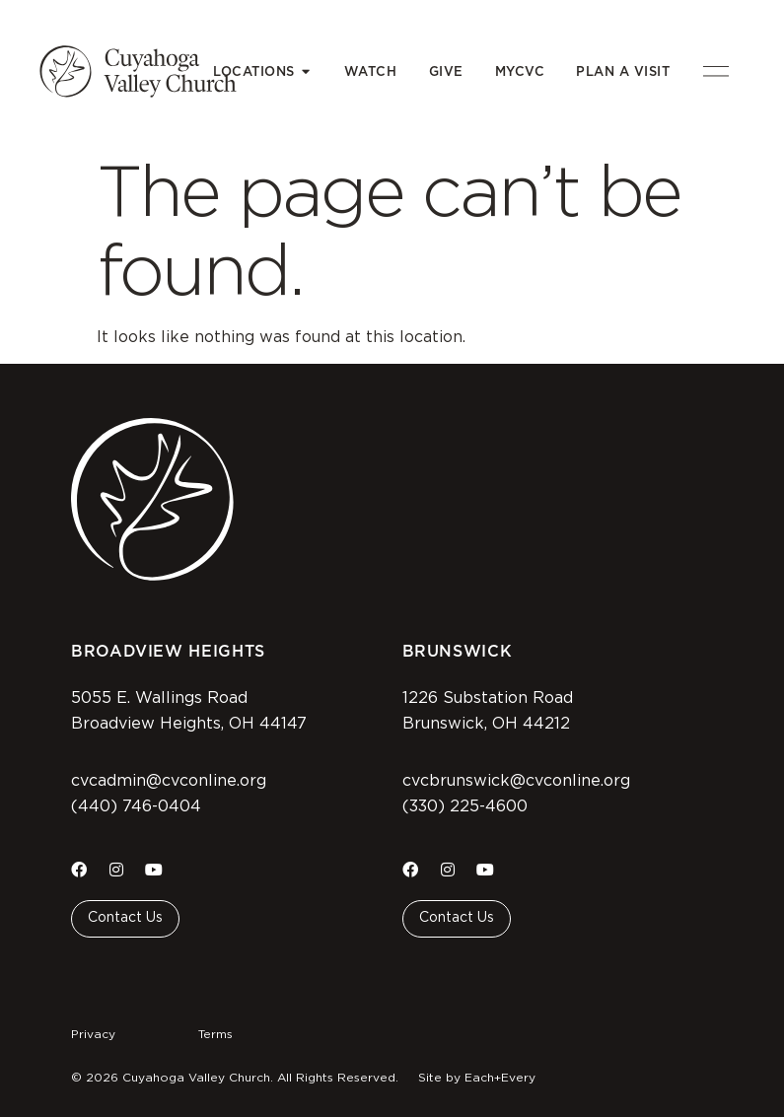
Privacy (93, 1034)
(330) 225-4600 (465, 806)
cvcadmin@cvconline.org (168, 781)
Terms (215, 1034)
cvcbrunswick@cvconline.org (516, 781)
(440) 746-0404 (136, 806)
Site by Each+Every (476, 1077)
